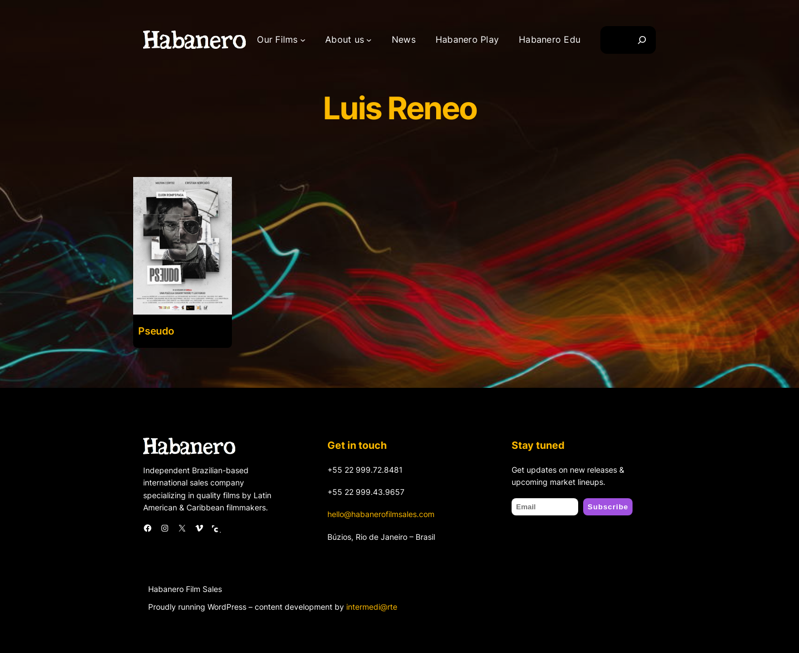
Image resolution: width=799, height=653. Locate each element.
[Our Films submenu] (303, 40)
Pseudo (156, 331)
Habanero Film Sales (185, 589)
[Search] (642, 40)
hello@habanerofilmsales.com (380, 514)
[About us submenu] (369, 40)
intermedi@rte (371, 606)
